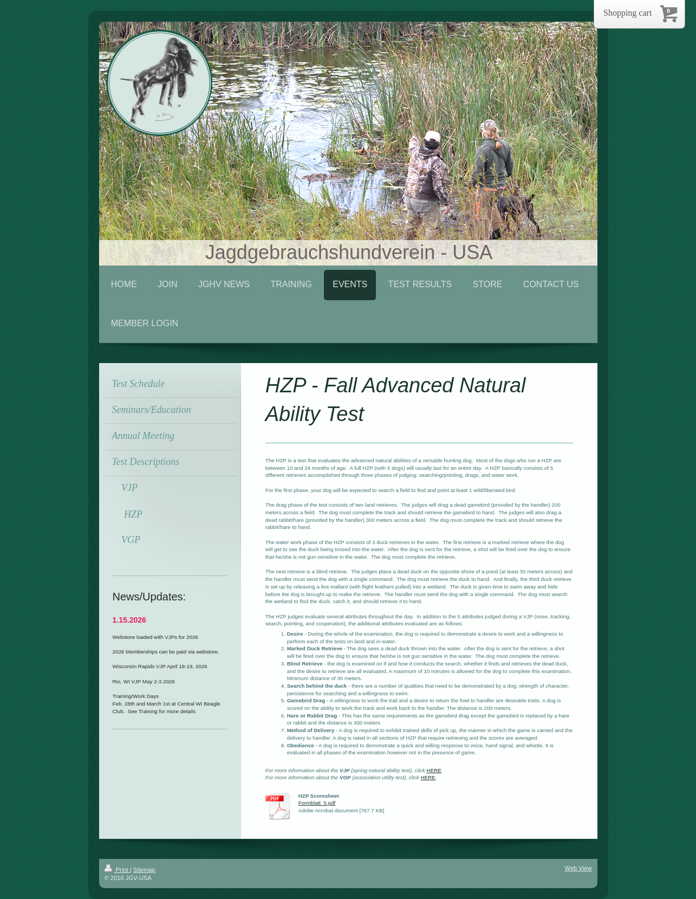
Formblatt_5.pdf (317, 803)
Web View (578, 868)
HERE (434, 770)
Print (117, 869)
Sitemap (144, 869)
